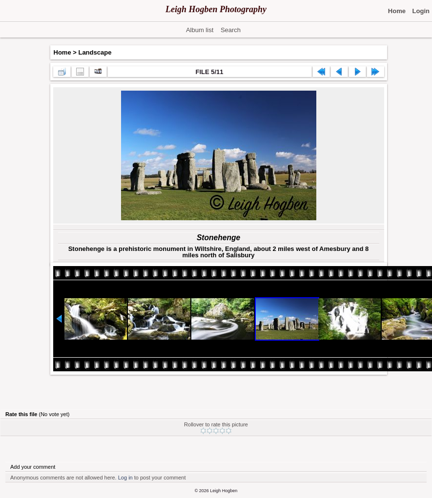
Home (62, 52)
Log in (125, 477)
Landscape (94, 52)
